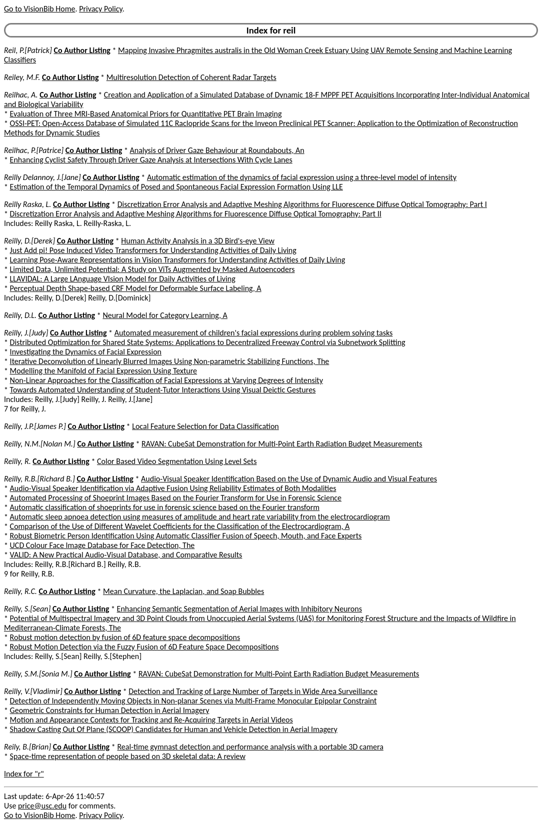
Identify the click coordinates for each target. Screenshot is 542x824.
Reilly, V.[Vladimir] (33, 691)
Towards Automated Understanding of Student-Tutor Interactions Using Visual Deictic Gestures (163, 389)
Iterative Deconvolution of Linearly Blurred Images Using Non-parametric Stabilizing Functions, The (170, 361)
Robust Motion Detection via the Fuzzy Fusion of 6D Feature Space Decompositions (144, 647)
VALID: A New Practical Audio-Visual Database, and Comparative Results (126, 555)
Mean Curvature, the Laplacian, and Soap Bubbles (183, 591)
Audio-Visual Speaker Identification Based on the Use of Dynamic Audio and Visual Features (289, 479)
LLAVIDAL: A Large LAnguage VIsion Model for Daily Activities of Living (123, 279)
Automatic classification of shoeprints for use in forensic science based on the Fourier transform (165, 507)
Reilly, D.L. (20, 315)
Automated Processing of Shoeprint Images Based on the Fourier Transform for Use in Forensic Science (176, 497)
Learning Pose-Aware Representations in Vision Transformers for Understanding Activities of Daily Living (178, 259)
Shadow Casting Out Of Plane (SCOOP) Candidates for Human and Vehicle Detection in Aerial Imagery (174, 729)
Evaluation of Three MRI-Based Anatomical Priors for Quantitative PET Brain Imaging (146, 113)
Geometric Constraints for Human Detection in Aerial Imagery (110, 710)
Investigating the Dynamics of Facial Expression (86, 351)
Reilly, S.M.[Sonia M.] (38, 673)
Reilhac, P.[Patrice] (34, 150)
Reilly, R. (17, 461)
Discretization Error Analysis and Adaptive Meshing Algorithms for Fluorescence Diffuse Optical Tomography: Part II (196, 213)
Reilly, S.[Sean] (27, 609)
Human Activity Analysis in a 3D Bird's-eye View (197, 241)
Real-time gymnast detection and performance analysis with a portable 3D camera (250, 747)
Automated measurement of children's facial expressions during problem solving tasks (253, 333)
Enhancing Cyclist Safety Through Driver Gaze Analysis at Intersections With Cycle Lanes (151, 159)
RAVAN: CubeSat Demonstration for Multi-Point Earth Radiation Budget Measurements (282, 443)
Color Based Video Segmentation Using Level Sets (176, 461)
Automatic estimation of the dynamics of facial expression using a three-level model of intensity (301, 177)
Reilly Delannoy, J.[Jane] (42, 177)
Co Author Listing (82, 50)
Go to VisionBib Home (39, 9)
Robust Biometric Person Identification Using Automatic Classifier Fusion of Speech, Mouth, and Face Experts (186, 535)
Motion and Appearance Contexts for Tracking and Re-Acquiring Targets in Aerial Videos (151, 719)
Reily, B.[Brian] (27, 747)
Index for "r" (24, 773)
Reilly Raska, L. (27, 204)
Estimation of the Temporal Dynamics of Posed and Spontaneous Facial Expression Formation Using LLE (176, 187)
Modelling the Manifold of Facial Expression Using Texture (103, 371)
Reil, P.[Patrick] (28, 50)
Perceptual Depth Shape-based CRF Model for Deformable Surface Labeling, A (136, 288)
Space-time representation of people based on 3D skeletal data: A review (128, 756)
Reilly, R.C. (20, 591)
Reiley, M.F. (22, 77)
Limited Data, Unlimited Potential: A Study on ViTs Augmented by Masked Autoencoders (152, 269)
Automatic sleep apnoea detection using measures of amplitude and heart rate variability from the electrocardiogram (200, 517)
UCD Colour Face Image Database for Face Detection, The (102, 545)
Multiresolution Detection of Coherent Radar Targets (191, 77)
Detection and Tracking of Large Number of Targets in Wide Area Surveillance (253, 691)
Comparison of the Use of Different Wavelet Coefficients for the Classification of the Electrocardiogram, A (180, 526)
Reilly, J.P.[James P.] (35, 426)
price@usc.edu (42, 805)
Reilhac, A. (21, 95)
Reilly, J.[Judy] (26, 333)
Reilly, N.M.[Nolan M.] (40, 443)
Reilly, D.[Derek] (29, 241)
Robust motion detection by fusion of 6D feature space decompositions (125, 637)
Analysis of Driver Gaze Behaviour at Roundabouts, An (217, 150)
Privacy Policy (100, 9)
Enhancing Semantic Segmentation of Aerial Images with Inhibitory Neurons (239, 609)
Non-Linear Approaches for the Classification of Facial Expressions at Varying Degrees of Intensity (166, 380)
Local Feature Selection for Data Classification (205, 426)
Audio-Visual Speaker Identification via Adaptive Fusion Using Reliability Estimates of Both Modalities (173, 488)
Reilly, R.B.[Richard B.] (39, 479)
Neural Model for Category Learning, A (164, 315)
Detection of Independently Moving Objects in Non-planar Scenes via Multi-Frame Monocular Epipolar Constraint (193, 701)
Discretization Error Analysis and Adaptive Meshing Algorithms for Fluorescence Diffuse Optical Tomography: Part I (302, 204)
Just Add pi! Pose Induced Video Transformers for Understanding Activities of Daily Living (153, 250)
